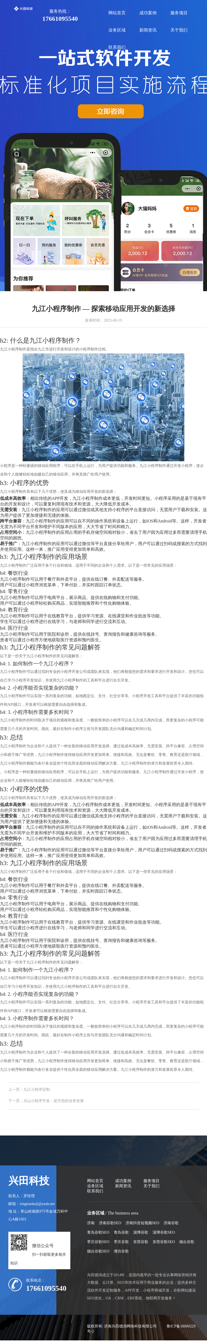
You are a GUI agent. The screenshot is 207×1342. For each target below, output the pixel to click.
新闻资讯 (148, 30)
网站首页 (117, 13)
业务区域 (117, 30)
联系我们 (117, 47)
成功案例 (148, 13)
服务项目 (179, 13)
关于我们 (179, 30)
